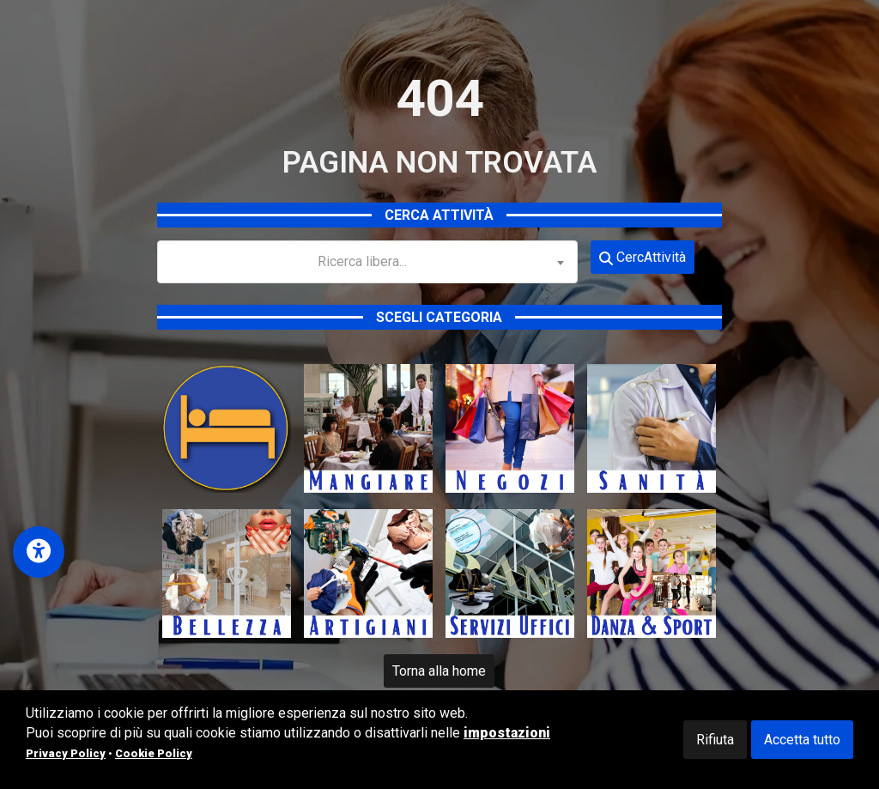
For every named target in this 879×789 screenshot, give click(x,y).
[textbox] (367, 262)
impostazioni (507, 733)
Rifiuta (715, 739)
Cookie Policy (153, 753)
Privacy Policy (66, 753)
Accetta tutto (802, 739)
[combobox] (367, 261)
